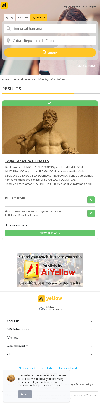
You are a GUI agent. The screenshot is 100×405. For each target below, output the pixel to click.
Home (5, 79)
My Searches (79, 6)
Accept (25, 394)
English (93, 6)
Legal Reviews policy (80, 384)
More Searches (86, 65)
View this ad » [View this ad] (50, 233)
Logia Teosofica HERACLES (27, 161)
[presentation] (9, 17)
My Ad (67, 6)
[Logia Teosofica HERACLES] (50, 130)
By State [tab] (23, 17)
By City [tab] (10, 17)
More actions (15, 225)
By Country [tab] (39, 17)
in (38, 79)
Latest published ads (70, 368)
